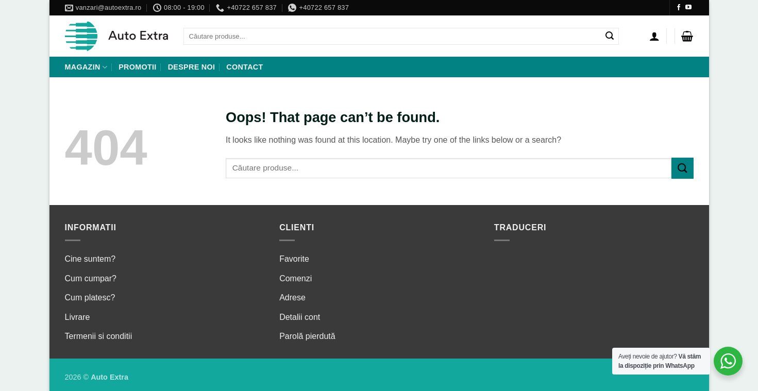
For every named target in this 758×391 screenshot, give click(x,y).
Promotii (137, 67)
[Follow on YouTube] (688, 7)
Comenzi (295, 278)
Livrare (77, 317)
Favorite (294, 258)
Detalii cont (299, 317)
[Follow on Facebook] (679, 7)
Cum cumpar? (90, 278)
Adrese (292, 297)
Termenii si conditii (98, 336)
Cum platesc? (90, 297)
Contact (244, 67)
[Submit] (610, 36)
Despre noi (191, 67)
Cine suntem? (90, 258)
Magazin (86, 67)
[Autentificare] (654, 36)
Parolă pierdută (307, 336)
